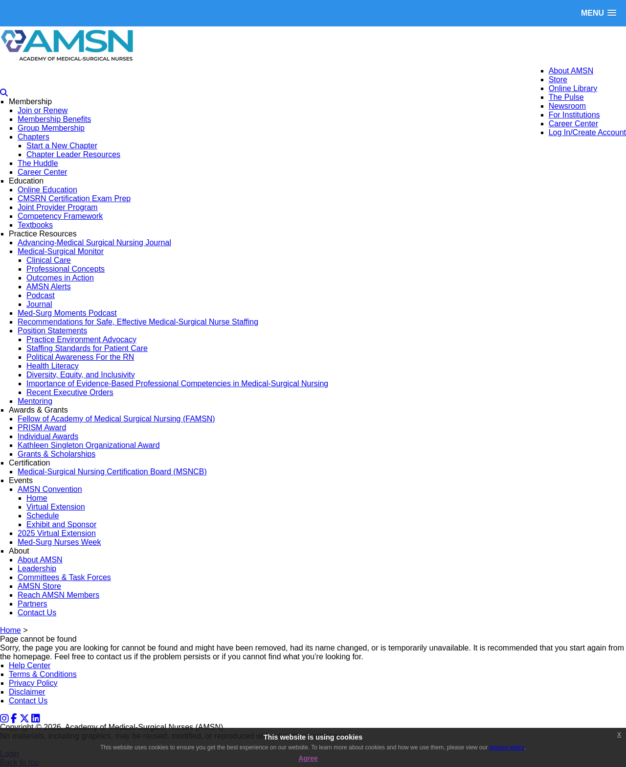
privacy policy (507, 747)
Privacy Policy (33, 683)
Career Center (573, 123)
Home (10, 630)
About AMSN (571, 71)
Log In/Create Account (587, 132)
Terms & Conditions (43, 674)
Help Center (29, 665)
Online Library (573, 88)
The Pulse (566, 97)
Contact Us (28, 701)
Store (558, 79)
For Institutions (574, 115)
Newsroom (567, 106)
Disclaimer (27, 692)
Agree (308, 758)
